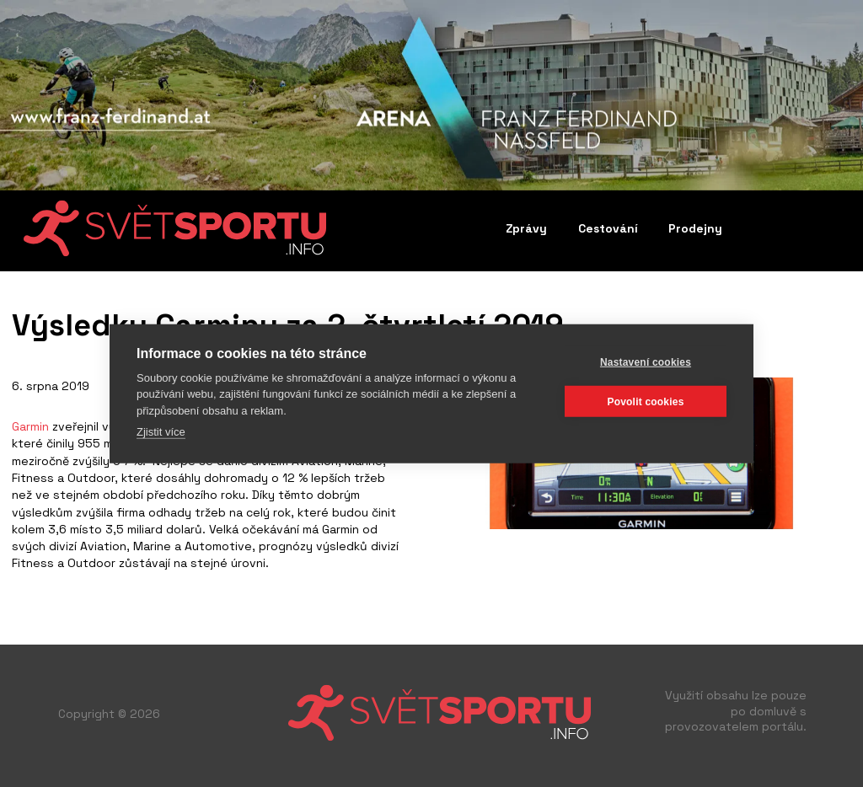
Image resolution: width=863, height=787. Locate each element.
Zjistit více (161, 432)
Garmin (30, 426)
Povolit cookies (645, 401)
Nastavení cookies (645, 361)
